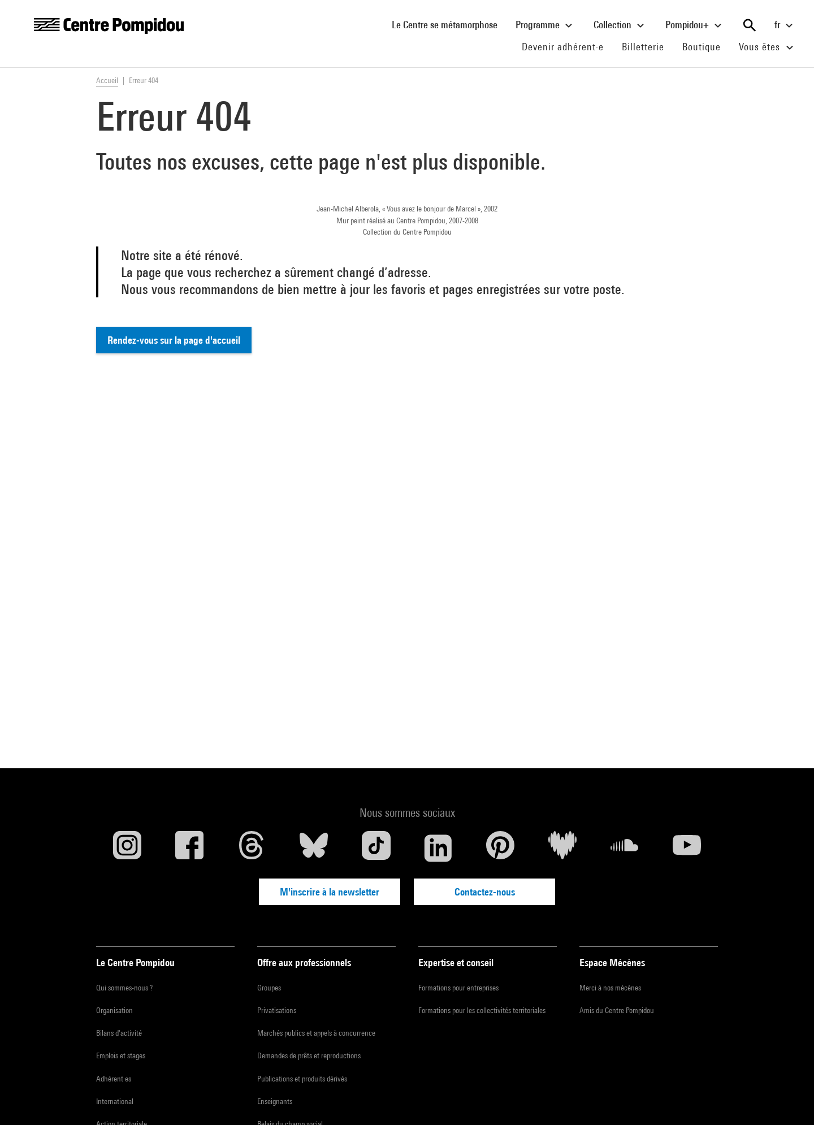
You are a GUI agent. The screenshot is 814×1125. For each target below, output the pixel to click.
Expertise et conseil (455, 962)
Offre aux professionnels (304, 962)
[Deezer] (562, 848)
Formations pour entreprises (458, 987)
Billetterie (643, 47)
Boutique (706, 46)
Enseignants (274, 1101)
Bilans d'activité (119, 1032)
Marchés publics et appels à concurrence (316, 1032)
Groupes (269, 987)
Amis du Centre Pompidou (616, 1010)
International (114, 1101)
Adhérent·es (113, 1078)
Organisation (114, 1010)
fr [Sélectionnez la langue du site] (785, 25)
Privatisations (276, 1010)
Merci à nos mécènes (610, 987)
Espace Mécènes (612, 962)
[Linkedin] (438, 848)
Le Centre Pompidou (135, 962)
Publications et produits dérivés (302, 1078)
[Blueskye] (314, 848)
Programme (545, 25)
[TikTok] (376, 848)
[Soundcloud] (625, 848)
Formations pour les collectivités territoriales (481, 1010)
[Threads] (251, 848)
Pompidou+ (695, 25)
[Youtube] (687, 848)
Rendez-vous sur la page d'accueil (173, 340)
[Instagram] (127, 848)
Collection (620, 25)
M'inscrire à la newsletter (329, 892)
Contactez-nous (484, 892)
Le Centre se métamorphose (449, 24)
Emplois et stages (120, 1055)
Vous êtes (767, 47)
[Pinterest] (500, 848)
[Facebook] (189, 848)
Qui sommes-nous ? (124, 987)
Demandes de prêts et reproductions (309, 1055)
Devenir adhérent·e (567, 46)
